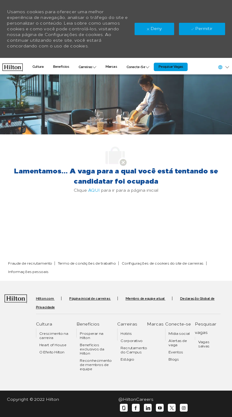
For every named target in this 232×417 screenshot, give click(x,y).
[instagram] (184, 407)
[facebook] (136, 407)
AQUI (94, 190)
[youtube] (160, 407)
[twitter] (172, 407)
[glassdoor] (124, 407)
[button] (223, 67)
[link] (12, 66)
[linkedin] (148, 407)
